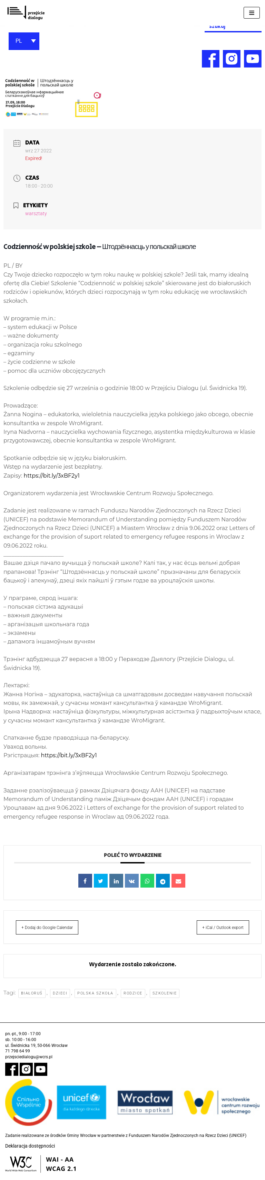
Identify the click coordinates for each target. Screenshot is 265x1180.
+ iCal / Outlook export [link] (216, 933)
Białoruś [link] (32, 999)
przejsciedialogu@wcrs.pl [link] (28, 1062)
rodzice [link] (133, 999)
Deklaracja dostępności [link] (30, 1151)
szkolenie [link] (165, 999)
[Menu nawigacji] (252, 13)
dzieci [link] (60, 999)
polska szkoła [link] (96, 999)
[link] (26, 13)
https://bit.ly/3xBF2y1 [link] (52, 477)
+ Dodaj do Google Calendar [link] (55, 933)
